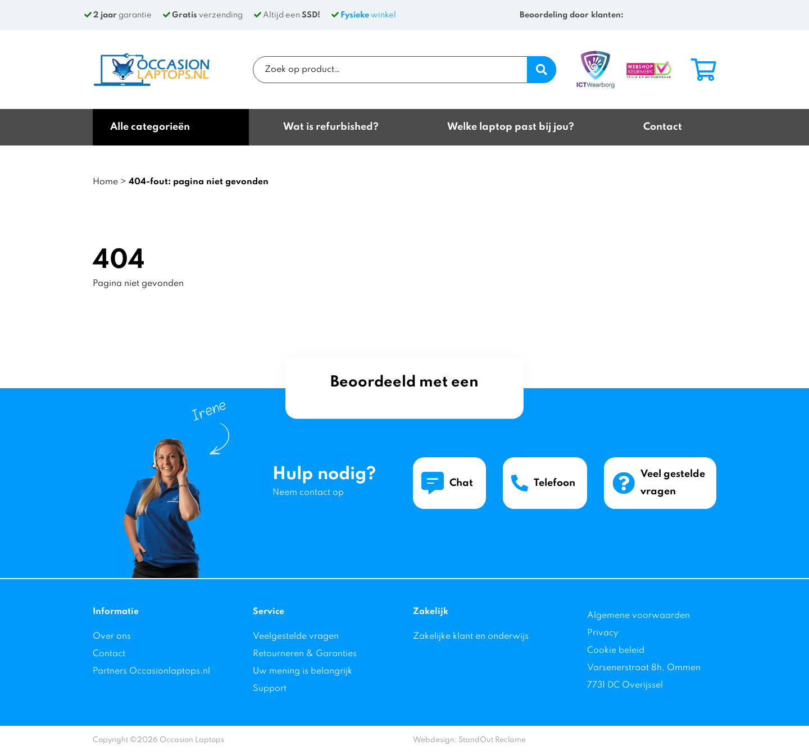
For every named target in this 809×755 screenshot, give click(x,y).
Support (270, 688)
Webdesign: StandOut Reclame (469, 740)
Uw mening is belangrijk (302, 671)
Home (105, 182)
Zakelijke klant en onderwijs (471, 636)
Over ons (112, 636)
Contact (109, 653)
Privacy (603, 633)
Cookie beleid (615, 650)
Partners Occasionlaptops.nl (151, 671)
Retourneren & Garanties (305, 653)
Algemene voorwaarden (638, 615)
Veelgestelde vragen (296, 636)
